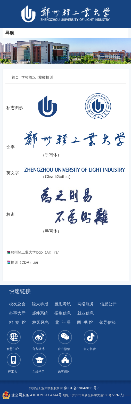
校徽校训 (45, 77)
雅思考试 (62, 304)
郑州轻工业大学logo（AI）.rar (35, 252)
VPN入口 (119, 395)
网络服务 (85, 304)
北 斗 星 (63, 322)
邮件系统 (40, 313)
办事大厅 (17, 313)
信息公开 (108, 304)
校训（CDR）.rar (24, 262)
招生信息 (62, 313)
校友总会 (17, 304)
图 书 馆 (85, 322)
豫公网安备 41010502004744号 (32, 395)
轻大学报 (40, 304)
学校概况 (28, 77)
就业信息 (85, 313)
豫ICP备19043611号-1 (82, 388)
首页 (15, 77)
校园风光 (40, 322)
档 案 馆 (17, 322)
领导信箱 (107, 322)
